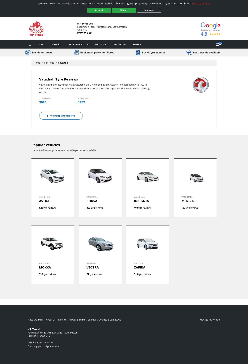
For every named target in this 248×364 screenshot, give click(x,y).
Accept (99, 10)
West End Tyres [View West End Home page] (35, 319)
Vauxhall (63, 62)
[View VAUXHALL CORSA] (100, 187)
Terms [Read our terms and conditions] (82, 319)
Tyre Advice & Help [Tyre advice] (78, 44)
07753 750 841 (84, 33)
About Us (100, 44)
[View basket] (217, 44)
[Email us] (46, 346)
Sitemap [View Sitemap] (92, 319)
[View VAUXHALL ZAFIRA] (147, 254)
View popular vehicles (61, 115)
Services (56, 44)
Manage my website (210, 319)
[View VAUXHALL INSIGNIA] (147, 187)
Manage (149, 10)
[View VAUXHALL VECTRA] (100, 254)
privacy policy (201, 3)
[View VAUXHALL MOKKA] (52, 254)
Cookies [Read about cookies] (103, 319)
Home (37, 62)
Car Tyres (49, 62)
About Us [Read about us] (51, 319)
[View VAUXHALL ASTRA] (52, 187)
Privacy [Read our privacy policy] (72, 319)
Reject (124, 10)
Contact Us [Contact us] (119, 44)
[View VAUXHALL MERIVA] (195, 187)
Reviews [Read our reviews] (62, 319)
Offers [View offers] (137, 44)
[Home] (30, 44)
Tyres (41, 44)
